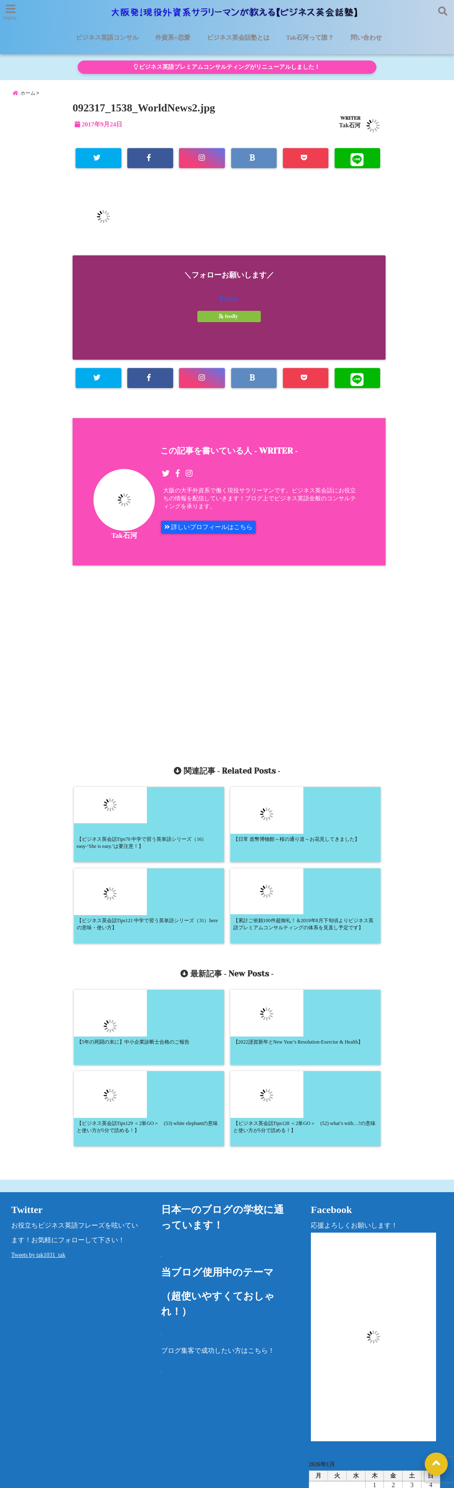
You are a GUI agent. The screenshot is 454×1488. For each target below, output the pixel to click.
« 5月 (371, 1373)
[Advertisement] (155, 664)
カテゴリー (325, 1399)
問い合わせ (366, 37)
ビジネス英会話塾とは (238, 37)
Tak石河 (350, 130)
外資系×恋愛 (172, 37)
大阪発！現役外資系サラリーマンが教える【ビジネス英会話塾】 (211, 1476)
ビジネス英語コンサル (107, 37)
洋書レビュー (289, 1428)
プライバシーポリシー (354, 1428)
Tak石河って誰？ (310, 37)
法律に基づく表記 (32, 1448)
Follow (228, 304)
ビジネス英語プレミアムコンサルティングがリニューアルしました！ (227, 67)
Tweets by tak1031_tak (38, 1103)
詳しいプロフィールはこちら (211, 534)
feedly (229, 322)
